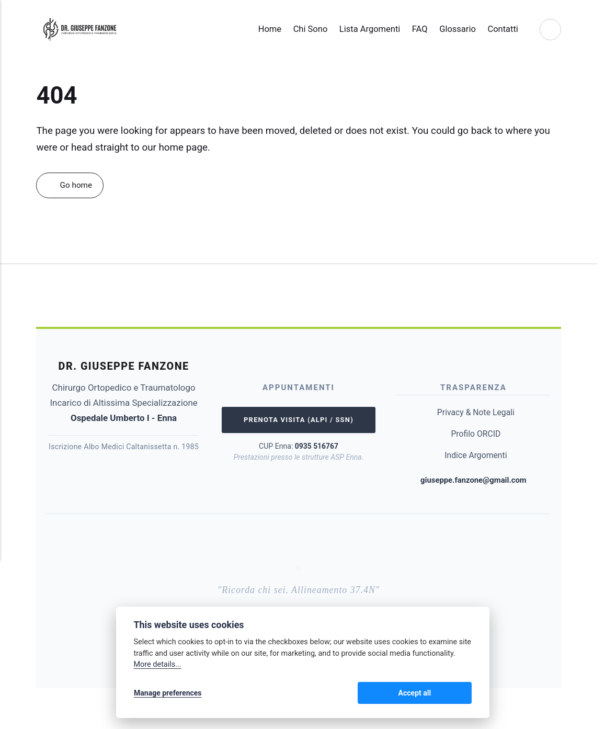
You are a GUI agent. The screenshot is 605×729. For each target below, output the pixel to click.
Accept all (444, 693)
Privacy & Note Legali (476, 413)
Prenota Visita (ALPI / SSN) (298, 421)
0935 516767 (316, 447)
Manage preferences (168, 693)
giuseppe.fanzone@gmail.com (473, 480)
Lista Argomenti (365, 29)
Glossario (453, 29)
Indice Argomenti (475, 455)
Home (265, 29)
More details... (157, 665)
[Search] (550, 29)
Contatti (498, 29)
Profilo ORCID (476, 434)
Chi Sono (306, 29)
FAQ (415, 29)
